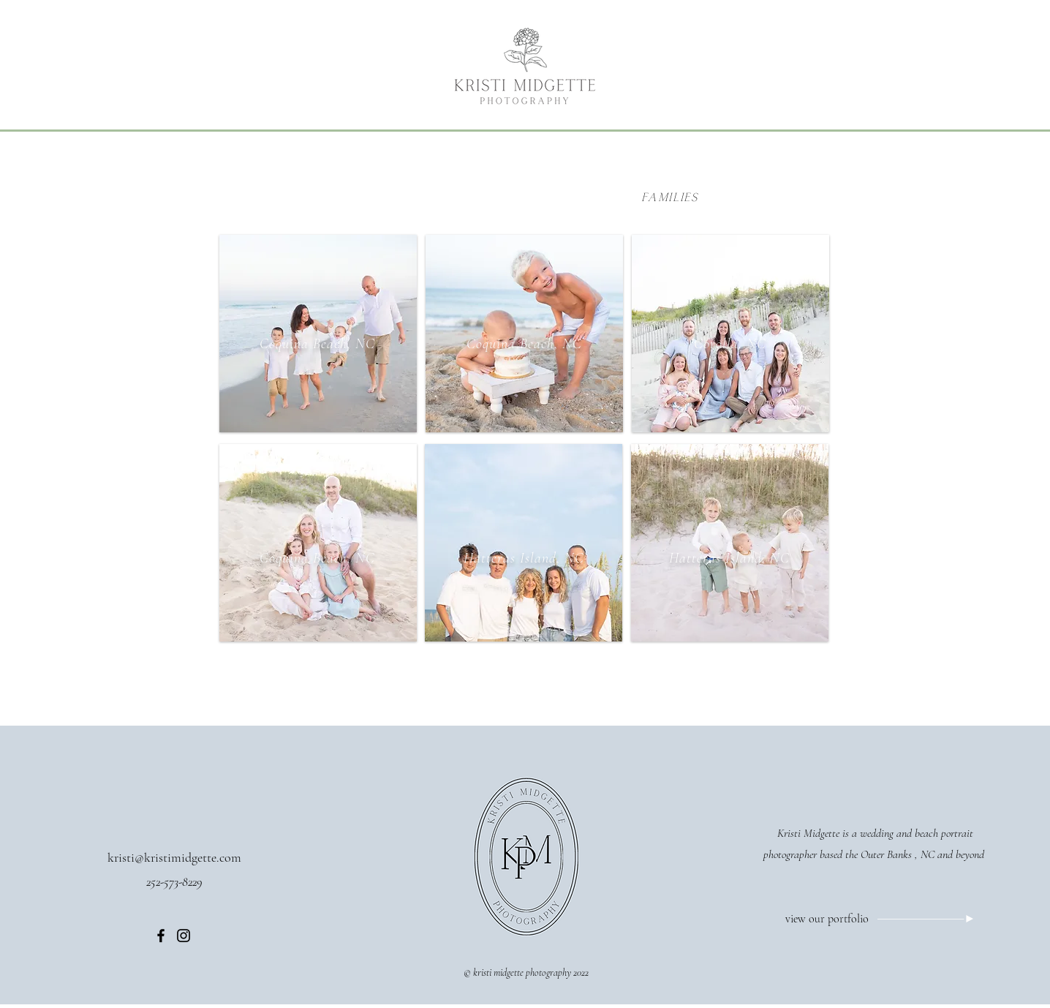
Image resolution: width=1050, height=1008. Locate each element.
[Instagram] (183, 935)
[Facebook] (161, 935)
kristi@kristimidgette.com (174, 857)
